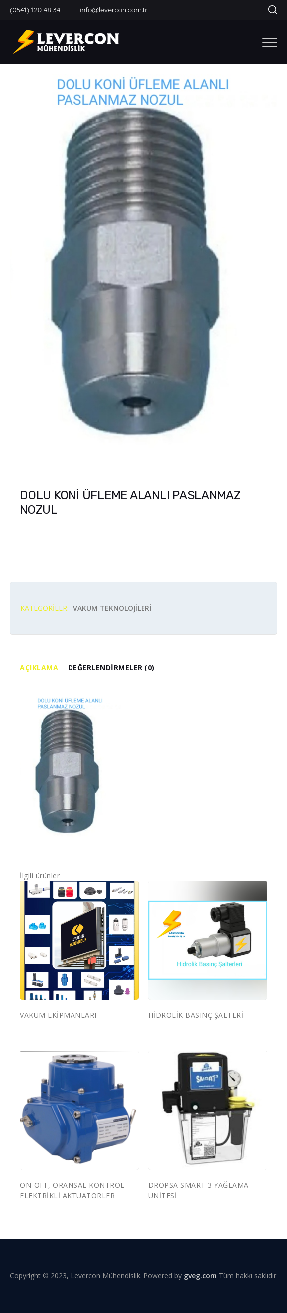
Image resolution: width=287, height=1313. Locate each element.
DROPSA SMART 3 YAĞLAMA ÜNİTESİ (198, 1190)
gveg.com (200, 1275)
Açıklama (39, 667)
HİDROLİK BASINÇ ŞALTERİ (196, 1015)
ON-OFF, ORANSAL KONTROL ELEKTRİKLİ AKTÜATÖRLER (72, 1190)
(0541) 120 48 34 (35, 9)
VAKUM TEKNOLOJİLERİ (112, 608)
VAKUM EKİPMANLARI (58, 1015)
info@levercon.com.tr (113, 9)
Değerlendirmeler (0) (111, 667)
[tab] (44, 668)
